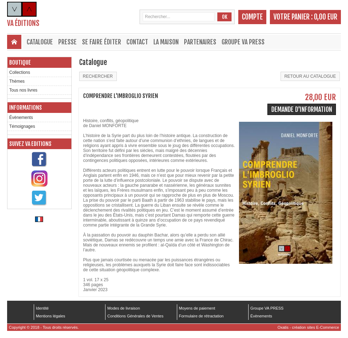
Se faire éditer (101, 42)
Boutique (20, 62)
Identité (42, 308)
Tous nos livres (23, 90)
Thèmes (17, 81)
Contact (137, 42)
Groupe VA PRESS (243, 42)
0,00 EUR (325, 16)
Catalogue (40, 42)
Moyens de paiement (197, 308)
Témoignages (22, 126)
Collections (19, 72)
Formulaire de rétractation (201, 316)
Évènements (21, 117)
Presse (67, 42)
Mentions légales (50, 316)
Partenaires (200, 42)
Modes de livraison (123, 308)
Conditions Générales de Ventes (135, 316)
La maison (166, 42)
